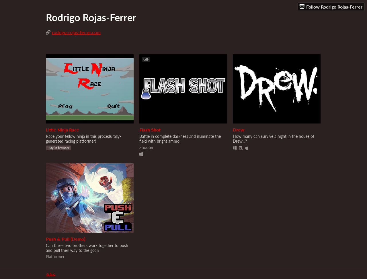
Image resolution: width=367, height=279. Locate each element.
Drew (238, 129)
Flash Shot (150, 129)
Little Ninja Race (62, 129)
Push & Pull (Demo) (65, 239)
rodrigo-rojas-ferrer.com (76, 32)
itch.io (50, 274)
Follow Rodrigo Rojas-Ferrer (330, 6)
